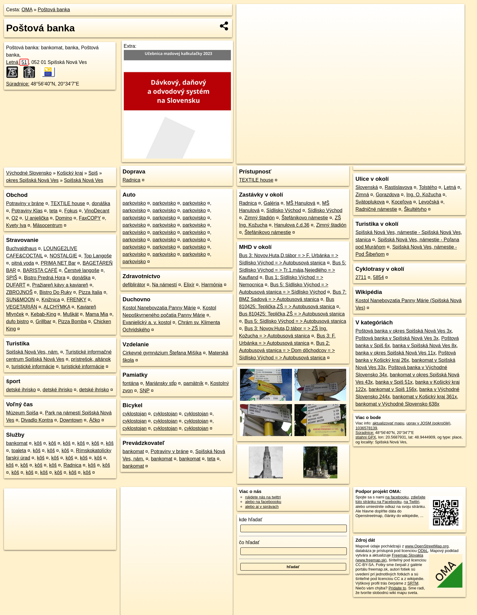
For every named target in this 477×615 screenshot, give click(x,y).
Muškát (71, 314)
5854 (378, 277)
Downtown (71, 420)
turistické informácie (33, 366)
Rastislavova (399, 187)
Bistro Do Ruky (55, 292)
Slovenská (366, 187)
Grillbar (43, 321)
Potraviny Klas (27, 210)
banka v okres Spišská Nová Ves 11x (395, 352)
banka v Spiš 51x (394, 382)
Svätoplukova (370, 201)
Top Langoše (98, 255)
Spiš (93, 173)
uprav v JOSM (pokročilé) (428, 423)
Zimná (362, 194)
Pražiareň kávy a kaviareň (60, 285)
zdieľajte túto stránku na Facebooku (390, 499)
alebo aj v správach (262, 506)
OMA (27, 9)
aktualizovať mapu (388, 423)
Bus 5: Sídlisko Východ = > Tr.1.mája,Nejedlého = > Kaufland (292, 270)
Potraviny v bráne (25, 203)
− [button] (247, 23)
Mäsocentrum (47, 225)
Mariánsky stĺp (160, 383)
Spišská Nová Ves (83, 180)
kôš (38, 443)
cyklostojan (135, 413)
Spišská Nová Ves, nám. (32, 352)
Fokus (71, 210)
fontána (131, 383)
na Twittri (411, 501)
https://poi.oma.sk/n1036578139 (437, 159)
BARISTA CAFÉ (40, 270)
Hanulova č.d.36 (291, 225)
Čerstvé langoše (81, 270)
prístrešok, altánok (91, 359)
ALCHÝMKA (57, 306)
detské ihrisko (21, 389)
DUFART (15, 285)
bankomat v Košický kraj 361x (424, 396)
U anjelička (36, 218)
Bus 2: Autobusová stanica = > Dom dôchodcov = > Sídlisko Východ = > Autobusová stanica (287, 350)
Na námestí (164, 284)
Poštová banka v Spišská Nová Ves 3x (396, 338)
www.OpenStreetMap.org (426, 546)
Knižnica (50, 299)
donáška (101, 203)
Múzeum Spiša (22, 412)
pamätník (193, 383)
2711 (360, 277)
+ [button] (247, 14)
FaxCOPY (90, 218)
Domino (63, 218)
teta (53, 210)
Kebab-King (43, 314)
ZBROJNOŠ (19, 292)
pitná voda (23, 263)
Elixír (189, 284)
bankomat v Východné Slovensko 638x (397, 404)
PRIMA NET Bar (58, 263)
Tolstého (428, 187)
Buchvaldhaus (21, 248)
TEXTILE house (67, 203)
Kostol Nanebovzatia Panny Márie (159, 307)
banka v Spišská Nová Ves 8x (424, 345)
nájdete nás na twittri (263, 497)
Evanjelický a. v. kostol (147, 322)
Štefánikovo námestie (304, 217)
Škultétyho (415, 209)
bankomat (16, 443)
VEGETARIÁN (21, 306)
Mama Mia (96, 314)
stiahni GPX (365, 437)
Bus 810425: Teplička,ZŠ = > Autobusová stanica (292, 313)
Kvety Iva (16, 225)
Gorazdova (387, 194)
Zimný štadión (259, 217)
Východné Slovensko (28, 173)
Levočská (429, 201)
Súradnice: (18, 83)
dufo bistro (17, 321)
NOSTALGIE (63, 255)
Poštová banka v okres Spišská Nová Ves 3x (403, 331)
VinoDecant (96, 210)
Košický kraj (70, 173)
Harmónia (211, 284)
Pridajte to (397, 588)
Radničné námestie (376, 209)
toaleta (19, 450)
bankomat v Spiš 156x (392, 389)
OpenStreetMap (359, 159)
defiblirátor (134, 284)
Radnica (73, 465)
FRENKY (76, 299)
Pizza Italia (90, 292)
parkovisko (134, 203)
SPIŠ (11, 277)
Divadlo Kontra (37, 420)
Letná (17, 62)
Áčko (94, 420)
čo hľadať (249, 542)
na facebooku (397, 497)
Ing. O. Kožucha (423, 194)
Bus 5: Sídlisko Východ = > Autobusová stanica (295, 321)
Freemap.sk (391, 159)
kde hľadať (251, 519)
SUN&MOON (20, 299)
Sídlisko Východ (283, 210)
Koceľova (402, 201)
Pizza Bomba (72, 321)
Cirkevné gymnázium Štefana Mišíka (162, 352)
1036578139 (366, 428)
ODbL (423, 550)
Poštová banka (54, 9)
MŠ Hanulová (300, 203)
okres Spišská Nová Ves (32, 180)
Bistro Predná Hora (44, 277)
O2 (15, 218)
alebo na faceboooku (263, 501)
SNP (145, 390)
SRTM (412, 583)
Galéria (272, 203)
